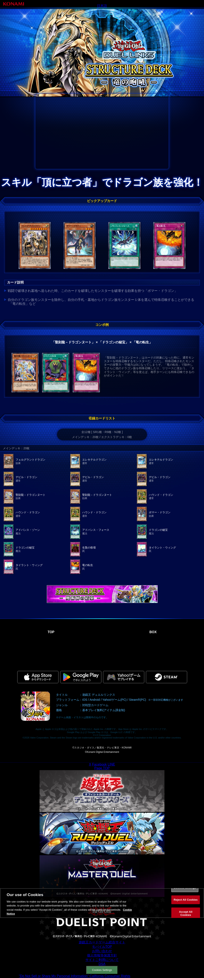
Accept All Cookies (185, 913)
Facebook (99, 764)
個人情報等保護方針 (102, 955)
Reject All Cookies (186, 899)
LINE (111, 764)
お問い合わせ (102, 951)
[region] (102, 903)
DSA (102, 964)
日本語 (102, 6)
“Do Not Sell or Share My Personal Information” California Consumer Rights (74, 976)
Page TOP (102, 768)
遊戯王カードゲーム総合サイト (102, 942)
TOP (51, 632)
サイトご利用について (102, 960)
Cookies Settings (102, 970)
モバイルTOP (102, 946)
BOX (153, 632)
